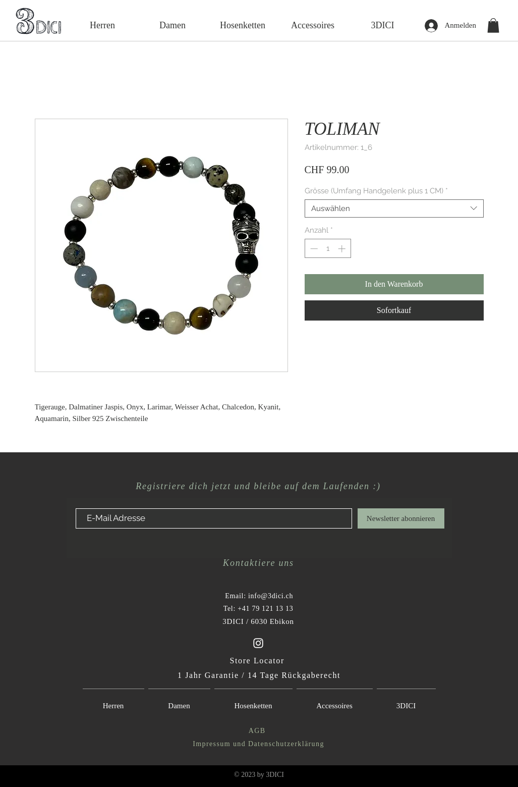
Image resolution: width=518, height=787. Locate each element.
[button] (493, 25)
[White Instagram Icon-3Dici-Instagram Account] (258, 643)
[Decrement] (313, 248)
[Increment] (343, 248)
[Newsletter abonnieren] (401, 518)
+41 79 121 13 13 (265, 608)
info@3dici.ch (270, 596)
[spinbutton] (327, 248)
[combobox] (394, 208)
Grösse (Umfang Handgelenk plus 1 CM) (376, 190)
